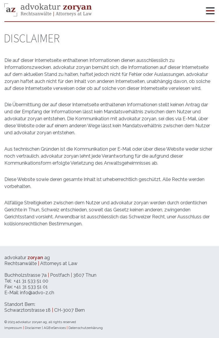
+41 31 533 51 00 (31, 281)
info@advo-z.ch (37, 292)
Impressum (13, 328)
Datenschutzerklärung (85, 328)
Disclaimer (33, 328)
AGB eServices (55, 328)
